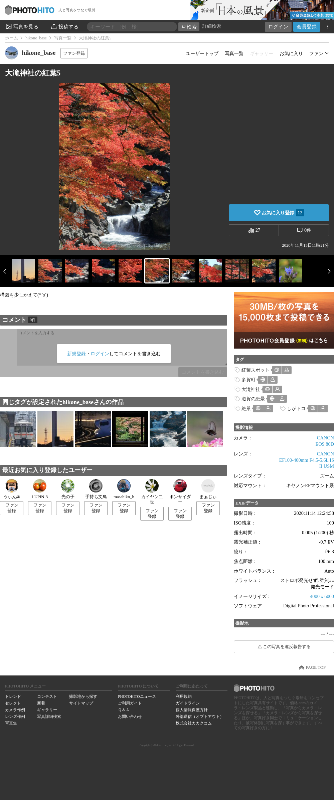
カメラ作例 (15, 710)
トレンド (13, 696)
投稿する (64, 26)
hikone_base (36, 38)
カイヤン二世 (152, 492)
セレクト (13, 703)
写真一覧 (62, 38)
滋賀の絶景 (253, 398)
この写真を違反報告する (287, 646)
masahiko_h (124, 489)
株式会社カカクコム (194, 723)
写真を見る (21, 26)
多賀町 (248, 379)
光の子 (67, 489)
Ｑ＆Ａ (124, 710)
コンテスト (47, 696)
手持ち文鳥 (96, 489)
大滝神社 (250, 389)
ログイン (278, 26)
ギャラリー (47, 710)
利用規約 (184, 696)
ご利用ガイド (130, 703)
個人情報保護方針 (192, 710)
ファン (316, 53)
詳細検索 (211, 26)
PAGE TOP (316, 667)
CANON (325, 437)
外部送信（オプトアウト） (200, 717)
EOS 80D (324, 444)
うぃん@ (11, 489)
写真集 (11, 723)
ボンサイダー (180, 492)
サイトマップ (81, 703)
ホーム (11, 38)
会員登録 (307, 26)
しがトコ (296, 408)
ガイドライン (188, 703)
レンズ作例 (15, 717)
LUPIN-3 (40, 489)
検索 (189, 27)
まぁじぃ (208, 489)
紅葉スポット (255, 370)
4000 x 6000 (322, 596)
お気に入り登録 (283, 212)
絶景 (246, 408)
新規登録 (76, 353)
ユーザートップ (202, 53)
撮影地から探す (83, 696)
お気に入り (291, 53)
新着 (41, 703)
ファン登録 (74, 53)
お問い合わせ (130, 717)
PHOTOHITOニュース (137, 696)
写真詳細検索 (49, 717)
